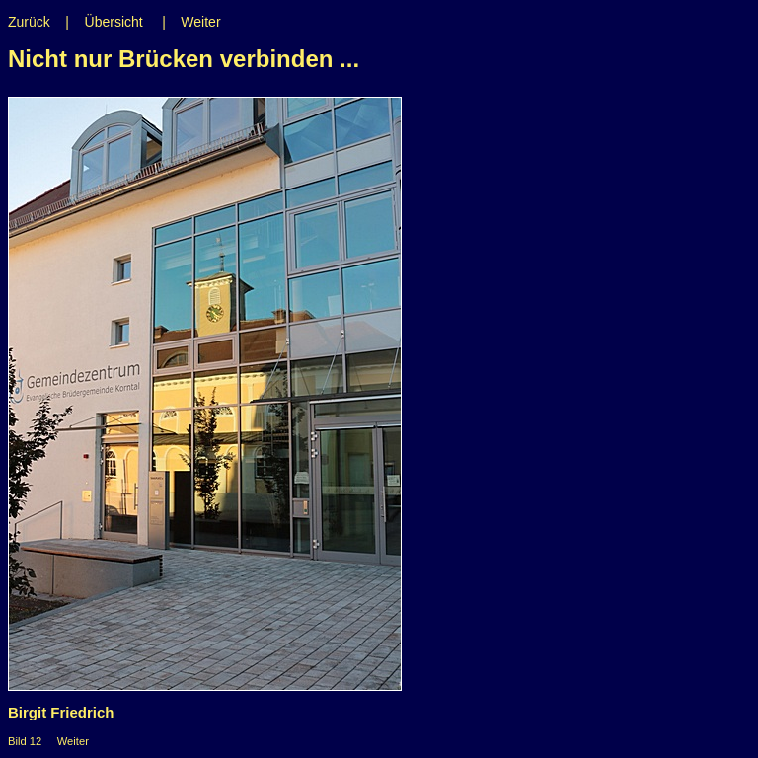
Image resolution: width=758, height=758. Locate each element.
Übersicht (114, 22)
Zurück (29, 22)
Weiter (200, 22)
